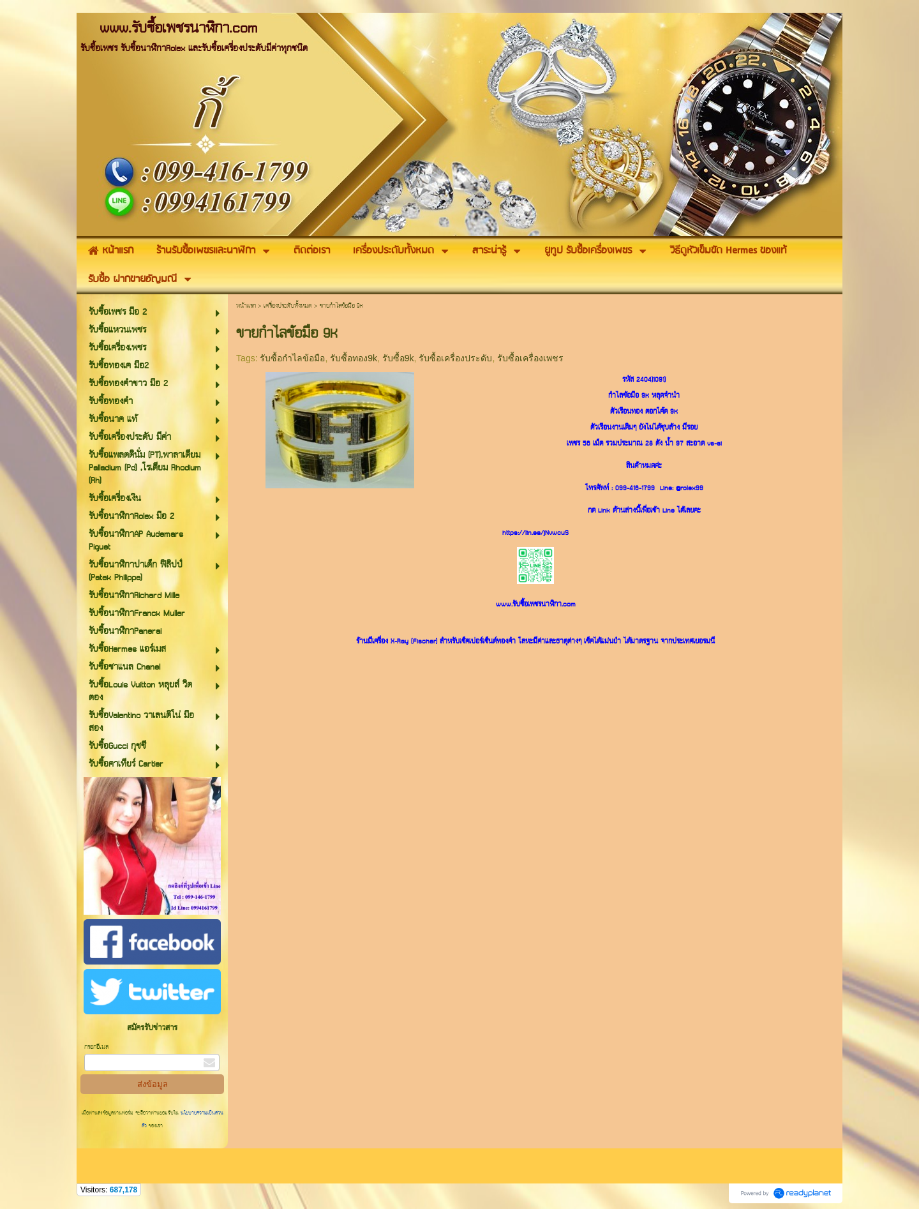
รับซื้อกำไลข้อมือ (292, 358)
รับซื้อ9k (398, 358)
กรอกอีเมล (96, 1047)
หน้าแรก (246, 306)
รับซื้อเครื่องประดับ (455, 358)
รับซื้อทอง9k (353, 358)
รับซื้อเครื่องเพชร (530, 358)
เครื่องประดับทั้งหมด (288, 306)
